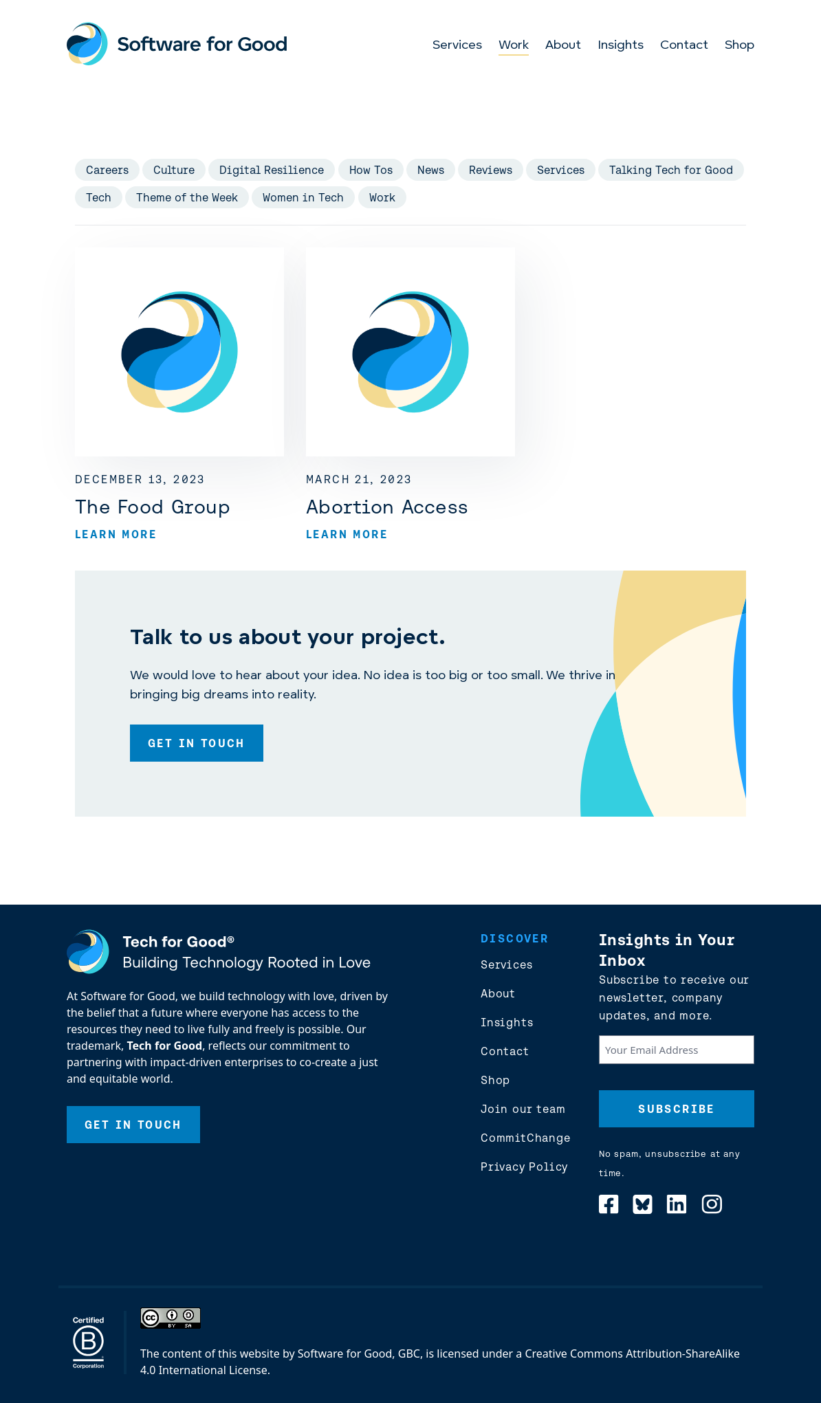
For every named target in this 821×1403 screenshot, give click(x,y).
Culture (174, 170)
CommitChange (526, 1137)
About (563, 45)
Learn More (116, 534)
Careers (107, 170)
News (430, 170)
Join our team (523, 1109)
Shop (739, 45)
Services (457, 45)
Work (514, 45)
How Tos (371, 170)
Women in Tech (303, 197)
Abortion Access (387, 507)
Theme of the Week (187, 197)
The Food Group (152, 507)
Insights (621, 45)
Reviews (490, 170)
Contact (684, 45)
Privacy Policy (524, 1166)
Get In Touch (196, 743)
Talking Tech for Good (671, 170)
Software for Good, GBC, (360, 1353)
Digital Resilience (271, 170)
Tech (98, 197)
